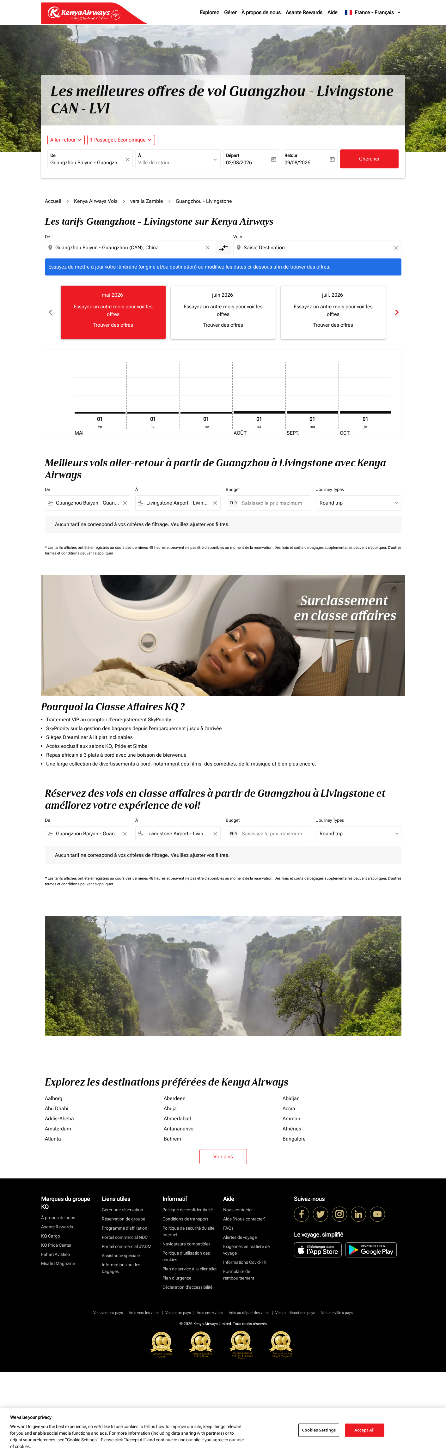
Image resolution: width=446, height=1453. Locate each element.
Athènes (292, 1210)
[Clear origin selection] (209, 247)
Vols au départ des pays (295, 1393)
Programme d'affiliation (124, 1308)
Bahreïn (172, 1220)
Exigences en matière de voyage (246, 1330)
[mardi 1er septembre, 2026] (312, 412)
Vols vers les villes (144, 1393)
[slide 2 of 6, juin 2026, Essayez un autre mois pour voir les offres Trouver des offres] (223, 312)
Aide (332, 12)
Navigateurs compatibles (186, 1324)
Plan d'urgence (176, 1358)
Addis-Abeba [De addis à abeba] (59, 1199)
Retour (290, 155)
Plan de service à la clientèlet (189, 1349)
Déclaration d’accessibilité (187, 1368)
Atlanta (53, 1220)
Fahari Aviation (55, 1335)
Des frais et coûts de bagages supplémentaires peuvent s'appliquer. (331, 547)
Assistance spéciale (121, 1336)
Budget (233, 489)
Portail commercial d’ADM (126, 1327)
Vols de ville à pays (337, 1393)
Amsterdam (58, 1210)
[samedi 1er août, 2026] (259, 412)
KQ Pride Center (56, 1326)
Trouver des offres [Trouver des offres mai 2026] (113, 325)
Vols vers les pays (108, 1393)
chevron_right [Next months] (396, 312)
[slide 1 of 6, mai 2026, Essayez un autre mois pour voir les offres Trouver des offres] (113, 312)
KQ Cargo (50, 1316)
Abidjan (291, 1179)
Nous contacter (238, 1290)
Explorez (209, 12)
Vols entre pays (178, 1393)
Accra (289, 1189)
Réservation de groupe (123, 1299)
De (52, 155)
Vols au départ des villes (249, 1393)
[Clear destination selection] (397, 247)
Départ (232, 155)
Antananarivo (178, 1210)
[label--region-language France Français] (373, 12)
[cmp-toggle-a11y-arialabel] (223, 247)
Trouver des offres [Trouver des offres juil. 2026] (333, 325)
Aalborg (53, 1179)
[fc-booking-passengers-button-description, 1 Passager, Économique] (118, 140)
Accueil (53, 201)
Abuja (170, 1189)
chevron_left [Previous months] (50, 312)
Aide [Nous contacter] (244, 1299)
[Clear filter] (124, 503)
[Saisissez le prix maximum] (273, 503)
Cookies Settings (319, 1430)
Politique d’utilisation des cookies (186, 1337)
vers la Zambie (146, 201)
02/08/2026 (239, 163)
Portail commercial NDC (125, 1318)
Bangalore (294, 1220)
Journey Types (330, 489)
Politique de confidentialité (187, 1290)
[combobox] (87, 162)
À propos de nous (261, 12)
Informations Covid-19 (244, 1343)
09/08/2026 (297, 163)
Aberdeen (175, 1179)
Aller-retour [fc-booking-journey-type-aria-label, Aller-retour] (63, 140)
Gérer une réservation (122, 1290)
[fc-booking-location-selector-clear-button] (128, 159)
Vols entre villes (210, 1393)
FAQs (228, 1308)
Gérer (230, 12)
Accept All (364, 1430)
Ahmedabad (177, 1199)
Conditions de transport (185, 1299)
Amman (291, 1199)
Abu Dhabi (56, 1189)
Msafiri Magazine (58, 1344)
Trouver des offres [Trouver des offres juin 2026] (223, 325)
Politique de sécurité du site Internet (188, 1312)
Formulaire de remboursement (238, 1355)
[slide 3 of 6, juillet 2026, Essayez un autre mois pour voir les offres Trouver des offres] (333, 312)
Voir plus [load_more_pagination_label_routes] (223, 1237)
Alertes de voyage (240, 1318)
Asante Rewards (304, 12)
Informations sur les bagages (121, 1349)
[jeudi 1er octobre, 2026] (365, 412)
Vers (237, 236)
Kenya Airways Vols (96, 201)
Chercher (369, 159)
